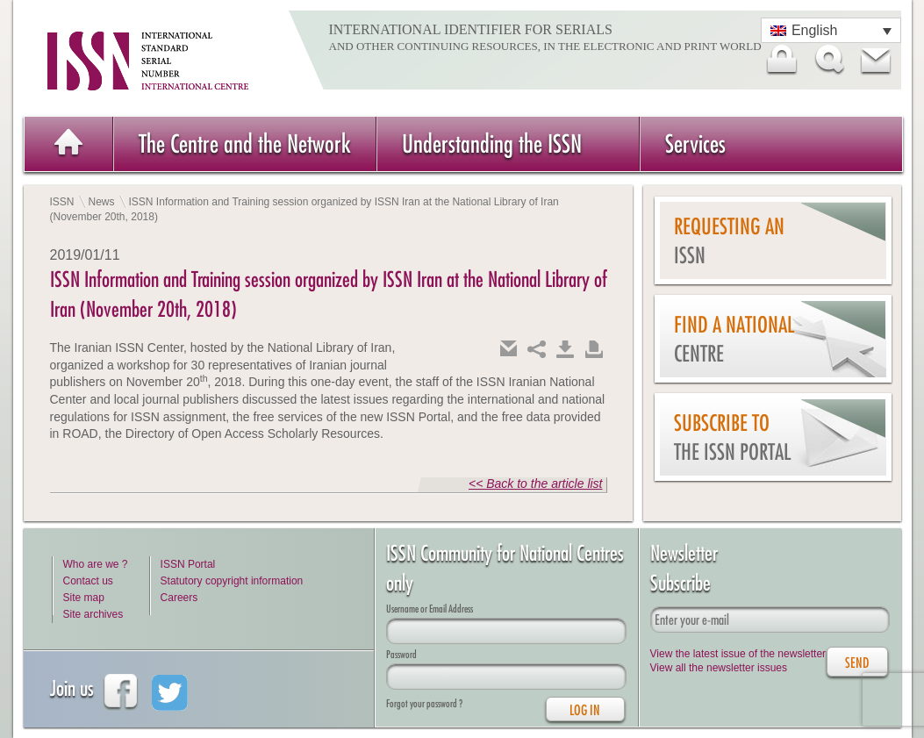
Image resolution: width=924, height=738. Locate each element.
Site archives (93, 614)
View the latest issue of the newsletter (738, 654)
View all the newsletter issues (719, 668)
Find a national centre (734, 339)
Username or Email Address (429, 608)
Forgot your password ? (424, 703)
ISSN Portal (188, 564)
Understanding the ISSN (492, 143)
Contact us (88, 581)
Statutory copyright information (232, 581)
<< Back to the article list (536, 483)
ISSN (62, 202)
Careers (179, 597)
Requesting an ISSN (729, 240)
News (102, 202)
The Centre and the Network (245, 143)
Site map (83, 597)
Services (695, 143)
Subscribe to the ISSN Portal (732, 437)
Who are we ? (95, 564)
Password (401, 654)
